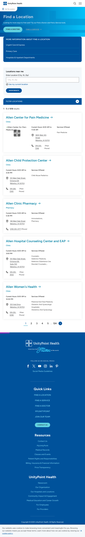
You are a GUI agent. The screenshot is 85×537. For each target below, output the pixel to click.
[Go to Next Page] (60, 324)
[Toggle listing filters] (77, 101)
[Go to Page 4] (42, 325)
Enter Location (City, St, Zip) (17, 75)
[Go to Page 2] (31, 325)
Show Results (14, 90)
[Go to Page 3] (37, 325)
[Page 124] (54, 325)
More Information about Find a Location (28, 39)
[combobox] (42, 79)
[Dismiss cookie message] (81, 530)
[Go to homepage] (12, 3)
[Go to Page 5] (48, 325)
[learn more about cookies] (7, 533)
